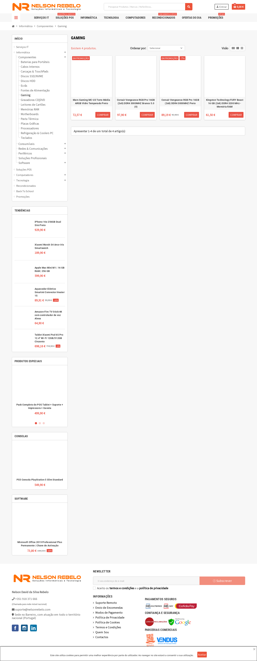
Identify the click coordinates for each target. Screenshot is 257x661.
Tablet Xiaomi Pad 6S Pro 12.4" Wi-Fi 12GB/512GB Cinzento (49, 338)
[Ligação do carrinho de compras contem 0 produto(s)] (238, 7)
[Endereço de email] (146, 581)
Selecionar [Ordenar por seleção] (155, 48)
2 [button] (40, 423)
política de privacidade (153, 588)
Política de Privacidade (109, 617)
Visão (225, 48)
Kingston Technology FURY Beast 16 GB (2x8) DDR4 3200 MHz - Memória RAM (224, 103)
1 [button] (36, 423)
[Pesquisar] (148, 6)
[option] (40, 393)
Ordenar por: (138, 48)
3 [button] (44, 423)
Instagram (24, 628)
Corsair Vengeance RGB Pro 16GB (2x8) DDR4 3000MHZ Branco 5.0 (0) (136, 103)
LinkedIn (33, 628)
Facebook (15, 628)
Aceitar (202, 654)
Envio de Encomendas (109, 607)
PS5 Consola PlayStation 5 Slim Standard (40, 479)
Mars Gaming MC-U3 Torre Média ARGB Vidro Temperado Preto (91, 102)
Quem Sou (102, 632)
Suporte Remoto (106, 603)
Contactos (101, 637)
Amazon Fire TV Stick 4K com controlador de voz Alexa (48, 315)
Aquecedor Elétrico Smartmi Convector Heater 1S (50, 292)
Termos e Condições (108, 627)
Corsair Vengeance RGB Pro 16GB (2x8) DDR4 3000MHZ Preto (180, 102)
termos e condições (121, 588)
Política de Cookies (107, 622)
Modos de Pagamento (109, 612)
